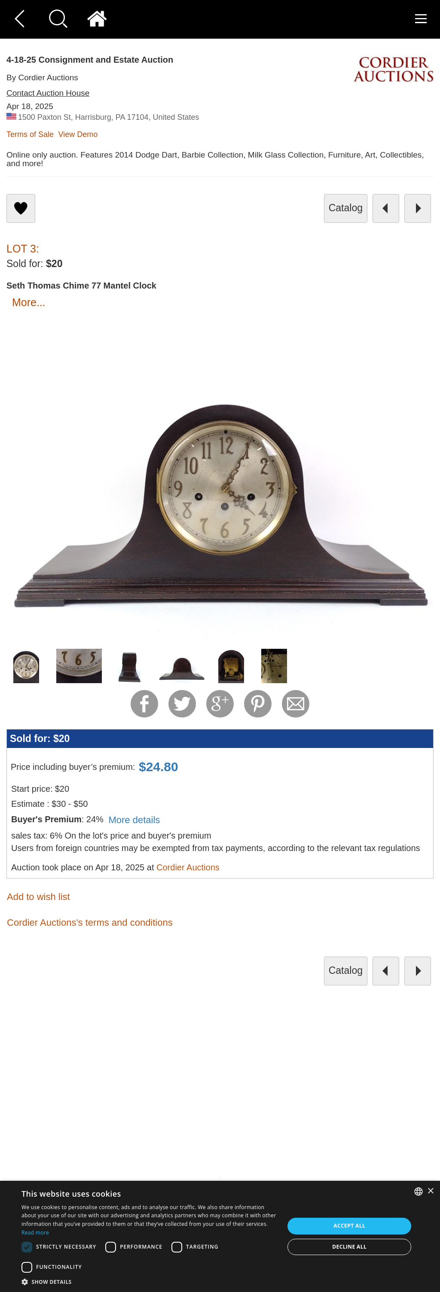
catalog (346, 207)
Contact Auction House (47, 92)
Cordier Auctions (188, 867)
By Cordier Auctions (42, 77)
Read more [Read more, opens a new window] (35, 1232)
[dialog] (220, 1236)
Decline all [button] (349, 1246)
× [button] (430, 1191)
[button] (149, 1281)
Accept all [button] (349, 1225)
